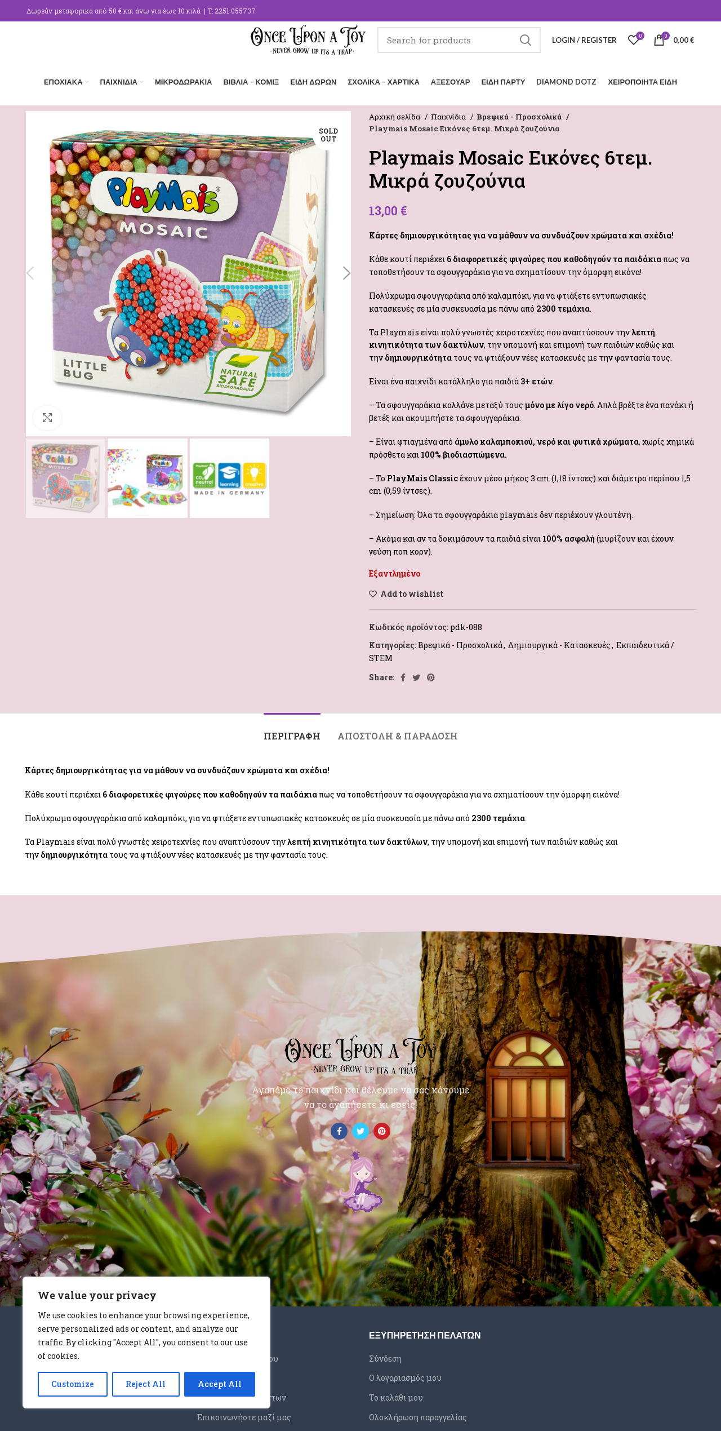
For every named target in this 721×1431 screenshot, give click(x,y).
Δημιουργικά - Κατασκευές (559, 642)
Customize (72, 1384)
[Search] (459, 48)
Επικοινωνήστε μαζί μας (244, 1414)
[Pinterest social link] (431, 674)
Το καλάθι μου (396, 1394)
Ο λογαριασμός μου (405, 1375)
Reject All (146, 1384)
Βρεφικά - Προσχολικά (517, 114)
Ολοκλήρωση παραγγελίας (418, 1414)
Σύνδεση (385, 1355)
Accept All (220, 1384)
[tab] (292, 727)
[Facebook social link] (403, 674)
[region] (146, 1342)
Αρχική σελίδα (395, 114)
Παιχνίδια (449, 114)
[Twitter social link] (416, 674)
